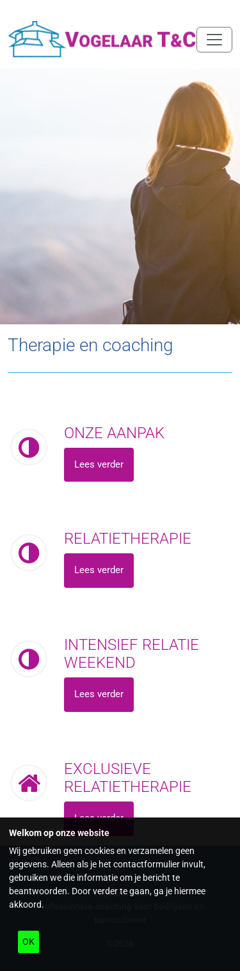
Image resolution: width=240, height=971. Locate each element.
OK (28, 941)
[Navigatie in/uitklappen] (214, 39)
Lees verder (99, 464)
